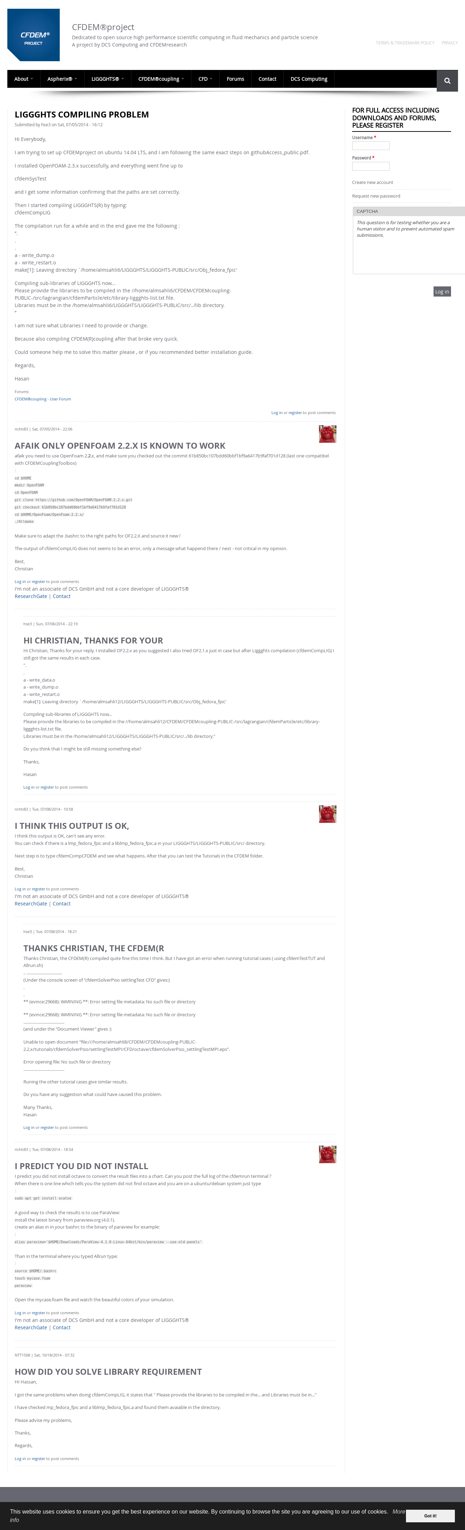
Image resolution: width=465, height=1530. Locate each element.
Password (363, 158)
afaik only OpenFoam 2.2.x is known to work (120, 445)
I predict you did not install (81, 1166)
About (23, 78)
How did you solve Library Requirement (108, 1372)
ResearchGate (31, 596)
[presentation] (410, 256)
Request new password (376, 196)
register (295, 412)
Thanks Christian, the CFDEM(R (93, 948)
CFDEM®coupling (157, 78)
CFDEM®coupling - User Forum (43, 398)
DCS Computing (299, 78)
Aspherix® (60, 78)
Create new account (372, 182)
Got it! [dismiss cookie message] (430, 1516)
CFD (199, 78)
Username (364, 137)
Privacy (450, 42)
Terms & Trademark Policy (405, 42)
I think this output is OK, (72, 826)
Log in (277, 412)
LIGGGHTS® (104, 78)
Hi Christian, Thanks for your (93, 640)
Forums (228, 78)
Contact (259, 78)
